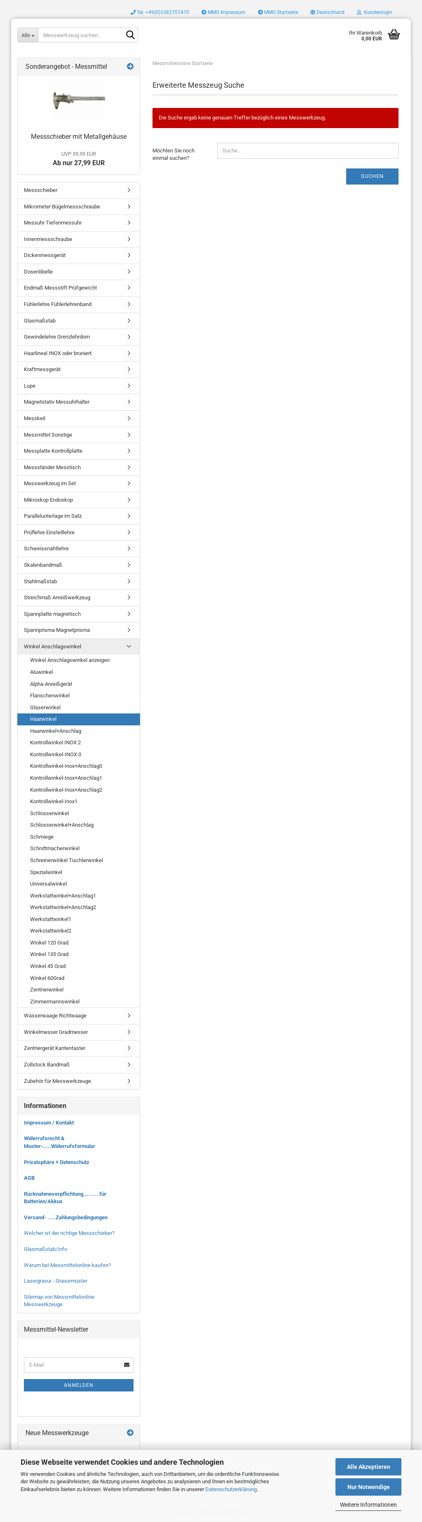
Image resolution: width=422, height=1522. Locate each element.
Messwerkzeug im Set (50, 483)
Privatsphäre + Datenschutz (56, 1162)
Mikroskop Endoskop (48, 500)
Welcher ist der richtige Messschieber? (69, 1233)
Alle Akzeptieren (368, 1467)
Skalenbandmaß (43, 565)
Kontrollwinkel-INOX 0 (55, 754)
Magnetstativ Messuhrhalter (56, 402)
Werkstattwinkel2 (50, 931)
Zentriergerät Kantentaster (54, 1048)
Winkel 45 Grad (48, 966)
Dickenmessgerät (45, 255)
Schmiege (42, 837)
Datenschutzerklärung (231, 1489)
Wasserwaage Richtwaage (55, 1015)
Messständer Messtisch (52, 467)
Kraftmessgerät (42, 369)
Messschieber (40, 190)
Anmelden (79, 1385)
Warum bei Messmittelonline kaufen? (67, 1265)
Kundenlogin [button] (374, 12)
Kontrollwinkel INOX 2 (55, 742)
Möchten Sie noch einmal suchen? (173, 154)
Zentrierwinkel (46, 990)
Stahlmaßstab (40, 581)
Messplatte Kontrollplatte (53, 451)
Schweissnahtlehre (46, 548)
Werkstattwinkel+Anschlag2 (63, 907)
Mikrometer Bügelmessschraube (62, 206)
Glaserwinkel (45, 707)
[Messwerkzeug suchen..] (27, 35)
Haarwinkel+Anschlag (55, 731)
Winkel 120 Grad (49, 943)
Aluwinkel (41, 672)
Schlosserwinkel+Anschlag (62, 825)
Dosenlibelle (38, 272)
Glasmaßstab (40, 321)
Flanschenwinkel (50, 695)
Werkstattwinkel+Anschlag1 (63, 896)
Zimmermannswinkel (55, 1001)
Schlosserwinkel (49, 813)
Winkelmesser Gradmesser (56, 1032)
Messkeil (34, 418)
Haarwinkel (43, 719)
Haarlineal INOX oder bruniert (57, 353)
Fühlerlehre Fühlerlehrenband (57, 304)
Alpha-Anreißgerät (51, 684)
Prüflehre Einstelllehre (49, 532)
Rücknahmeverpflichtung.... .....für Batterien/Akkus (65, 1198)
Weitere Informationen (368, 1504)
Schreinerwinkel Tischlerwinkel (66, 860)
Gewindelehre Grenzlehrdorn (57, 337)
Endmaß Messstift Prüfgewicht (60, 288)
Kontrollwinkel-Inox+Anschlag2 (66, 790)
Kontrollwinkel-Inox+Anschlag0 (66, 766)
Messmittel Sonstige (48, 435)
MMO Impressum (224, 12)
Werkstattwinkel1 (50, 919)
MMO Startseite (278, 12)
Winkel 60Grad (47, 978)
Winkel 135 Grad (49, 954)
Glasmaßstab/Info (45, 1249)
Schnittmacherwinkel (55, 848)
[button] (327, 12)
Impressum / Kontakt (49, 1123)
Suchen (372, 176)
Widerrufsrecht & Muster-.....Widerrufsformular (59, 1142)
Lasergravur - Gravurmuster (55, 1281)
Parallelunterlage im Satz (53, 516)
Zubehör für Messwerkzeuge (57, 1081)
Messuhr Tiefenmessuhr (53, 223)
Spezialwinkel (46, 872)
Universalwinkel (48, 884)
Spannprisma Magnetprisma (57, 630)
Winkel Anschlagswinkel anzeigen (70, 660)
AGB (29, 1178)
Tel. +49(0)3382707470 (160, 12)
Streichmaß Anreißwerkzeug (57, 597)
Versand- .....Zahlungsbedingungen (66, 1217)
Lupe (29, 386)
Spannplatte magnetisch (52, 614)
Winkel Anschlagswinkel (52, 646)
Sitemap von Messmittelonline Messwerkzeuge (59, 1301)
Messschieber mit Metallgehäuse (79, 136)
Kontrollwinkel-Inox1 (53, 801)
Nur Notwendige (368, 1487)
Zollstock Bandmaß (47, 1064)
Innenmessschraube (48, 239)
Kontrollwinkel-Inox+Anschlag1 (66, 778)
